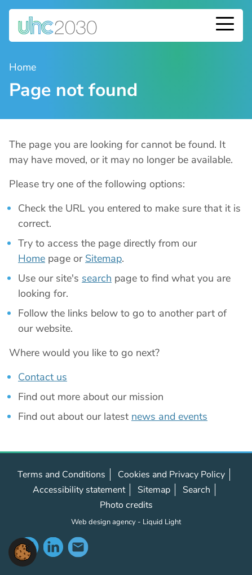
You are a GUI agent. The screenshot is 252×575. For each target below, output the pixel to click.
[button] (22, 551)
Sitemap (103, 258)
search (97, 278)
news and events (169, 416)
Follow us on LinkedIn (53, 547)
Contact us (42, 377)
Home (31, 258)
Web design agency (104, 522)
